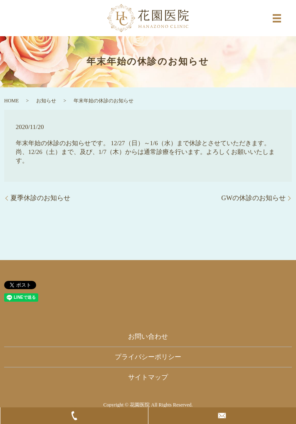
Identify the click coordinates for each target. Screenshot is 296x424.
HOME (11, 101)
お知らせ (46, 101)
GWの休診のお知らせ (253, 197)
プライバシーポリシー (148, 356)
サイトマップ (148, 377)
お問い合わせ (148, 336)
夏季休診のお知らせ (40, 197)
